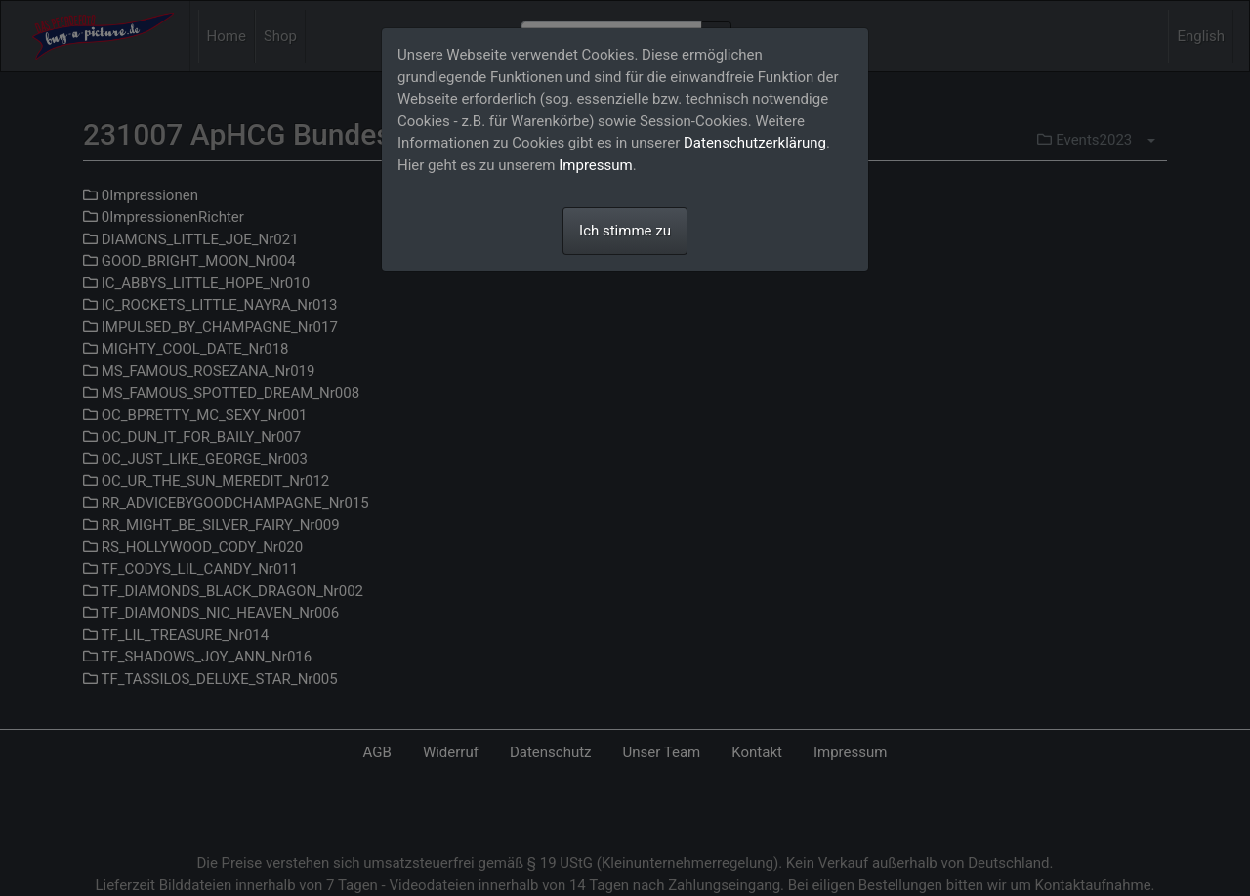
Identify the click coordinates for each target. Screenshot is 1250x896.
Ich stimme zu (625, 230)
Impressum (595, 165)
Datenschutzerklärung (755, 142)
